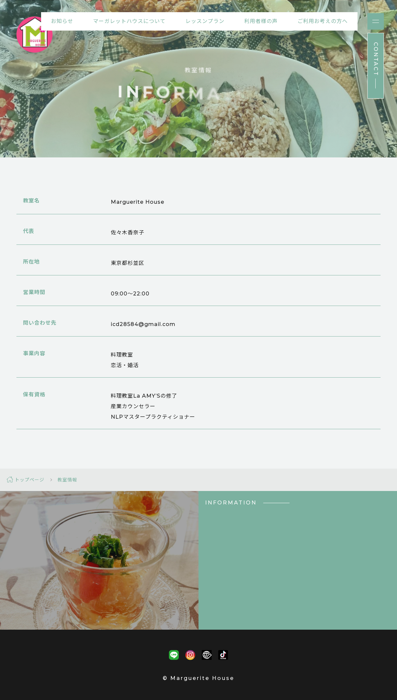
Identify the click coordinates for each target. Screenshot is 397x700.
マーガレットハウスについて (129, 21)
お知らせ (62, 21)
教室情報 (67, 480)
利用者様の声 (261, 21)
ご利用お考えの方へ (322, 21)
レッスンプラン (204, 21)
